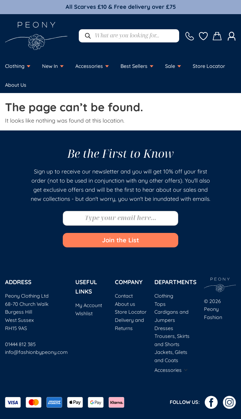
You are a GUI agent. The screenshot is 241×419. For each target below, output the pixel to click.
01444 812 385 (20, 344)
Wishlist (84, 313)
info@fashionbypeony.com (36, 352)
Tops (160, 304)
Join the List (120, 240)
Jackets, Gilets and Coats (170, 356)
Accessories (168, 370)
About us (125, 304)
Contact (124, 296)
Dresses (163, 328)
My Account (88, 305)
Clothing (163, 296)
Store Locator (131, 312)
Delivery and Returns (129, 324)
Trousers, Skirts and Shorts (172, 340)
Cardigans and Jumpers (171, 316)
